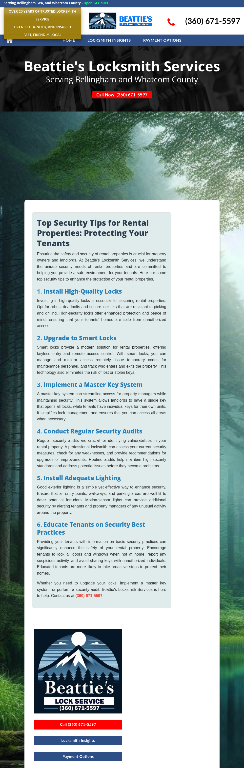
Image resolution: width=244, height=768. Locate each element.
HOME (68, 40)
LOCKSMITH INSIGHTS (109, 40)
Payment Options (162, 40)
